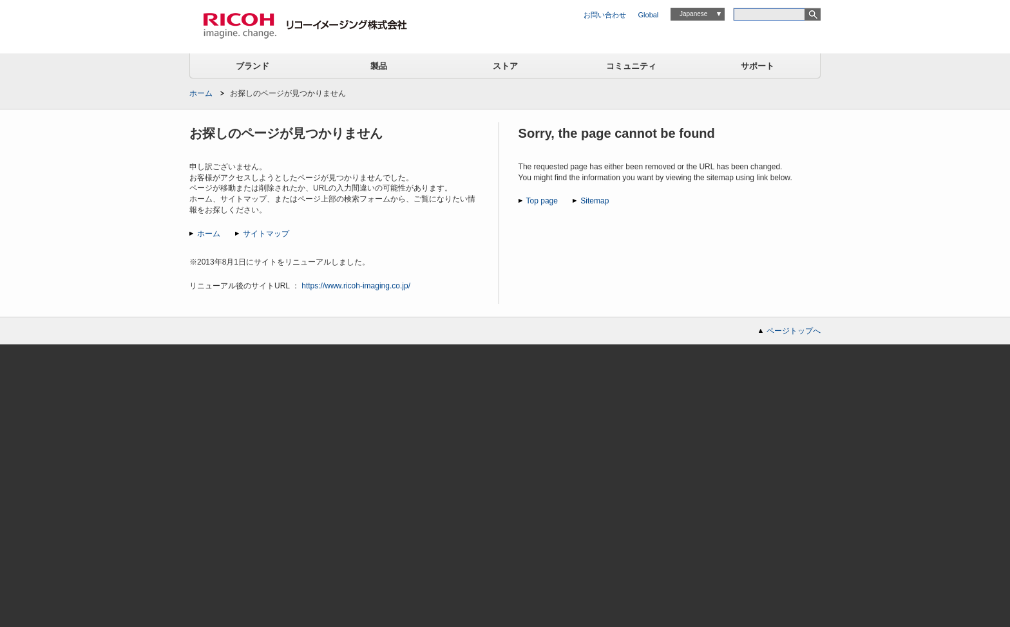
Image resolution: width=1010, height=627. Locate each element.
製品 (378, 66)
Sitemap (594, 200)
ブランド (252, 66)
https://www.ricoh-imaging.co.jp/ (355, 285)
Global (648, 15)
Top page (542, 200)
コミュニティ (631, 66)
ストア (505, 66)
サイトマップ (266, 233)
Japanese (693, 13)
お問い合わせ (605, 15)
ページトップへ (794, 330)
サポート (757, 66)
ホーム (201, 93)
